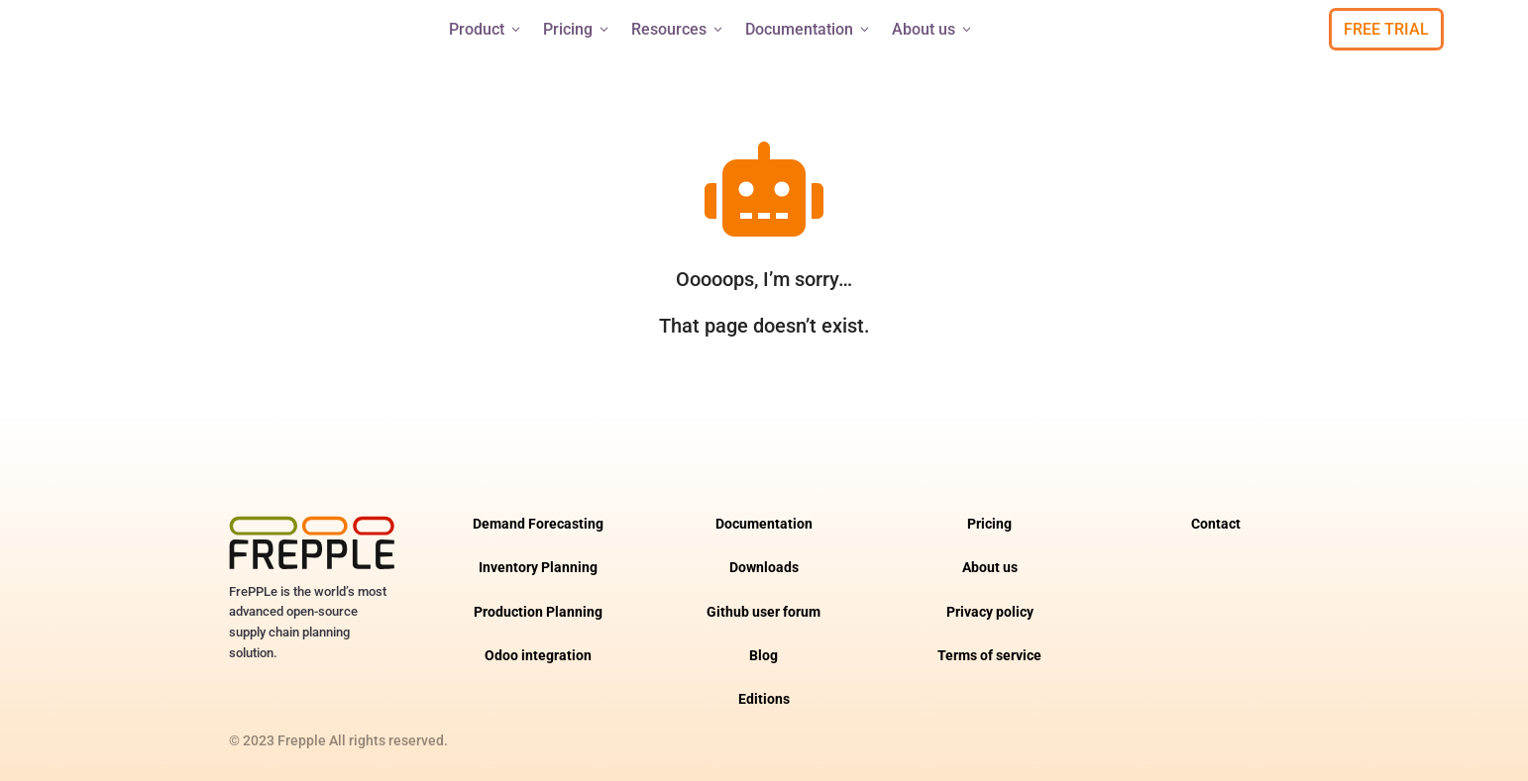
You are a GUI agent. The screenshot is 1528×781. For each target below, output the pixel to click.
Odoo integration (538, 655)
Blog (763, 655)
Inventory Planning (538, 567)
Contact (1216, 524)
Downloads (764, 567)
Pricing (577, 29)
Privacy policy (990, 612)
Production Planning (538, 612)
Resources (678, 29)
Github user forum (763, 612)
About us (933, 29)
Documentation (808, 29)
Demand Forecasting (538, 524)
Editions (764, 699)
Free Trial (1386, 29)
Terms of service (989, 655)
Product (486, 29)
